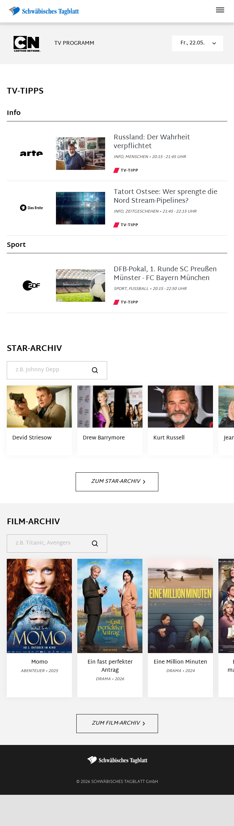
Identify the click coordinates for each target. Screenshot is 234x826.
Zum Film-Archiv (118, 723)
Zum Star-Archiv (118, 482)
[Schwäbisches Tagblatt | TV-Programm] (43, 11)
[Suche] (57, 370)
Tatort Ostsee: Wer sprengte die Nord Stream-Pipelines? (165, 196)
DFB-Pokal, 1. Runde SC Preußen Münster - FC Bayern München (165, 274)
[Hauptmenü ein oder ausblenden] (220, 11)
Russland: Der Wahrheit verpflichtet (152, 142)
